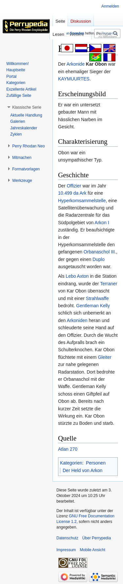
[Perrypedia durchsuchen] (107, 33)
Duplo (98, 259)
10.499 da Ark (72, 193)
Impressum (66, 550)
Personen (96, 462)
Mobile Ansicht (92, 550)
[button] (26, 107)
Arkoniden (77, 320)
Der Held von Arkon (82, 470)
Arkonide (76, 64)
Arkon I (101, 222)
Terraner (108, 283)
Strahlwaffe (97, 298)
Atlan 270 (67, 449)
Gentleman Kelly (93, 305)
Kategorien (71, 462)
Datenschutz (67, 538)
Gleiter (104, 357)
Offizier (74, 185)
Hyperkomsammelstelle (82, 200)
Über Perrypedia (96, 538)
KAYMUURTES (74, 78)
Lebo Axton (77, 276)
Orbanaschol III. (100, 251)
